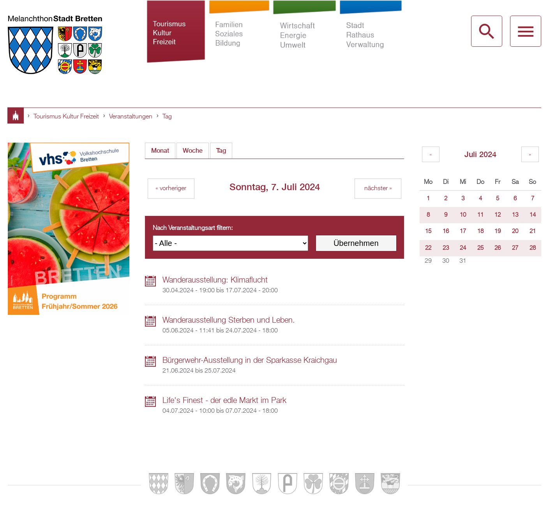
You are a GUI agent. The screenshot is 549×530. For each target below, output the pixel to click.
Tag (167, 117)
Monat (160, 150)
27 (515, 248)
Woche (193, 150)
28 (533, 248)
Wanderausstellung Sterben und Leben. (228, 320)
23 (446, 248)
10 (463, 215)
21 (533, 231)
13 (515, 215)
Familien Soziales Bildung (239, 42)
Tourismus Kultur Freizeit (176, 42)
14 (533, 215)
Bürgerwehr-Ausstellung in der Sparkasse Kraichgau (249, 360)
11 (480, 215)
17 (463, 231)
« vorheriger (170, 189)
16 (446, 231)
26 (497, 248)
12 (497, 215)
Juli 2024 (480, 154)
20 (515, 231)
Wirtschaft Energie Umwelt (304, 42)
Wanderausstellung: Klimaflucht (215, 280)
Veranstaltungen (130, 117)
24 (463, 248)
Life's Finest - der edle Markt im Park (224, 401)
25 (480, 248)
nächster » (378, 189)
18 (480, 231)
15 (428, 231)
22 (428, 248)
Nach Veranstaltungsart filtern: (193, 228)
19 (497, 231)
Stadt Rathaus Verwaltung (371, 42)
